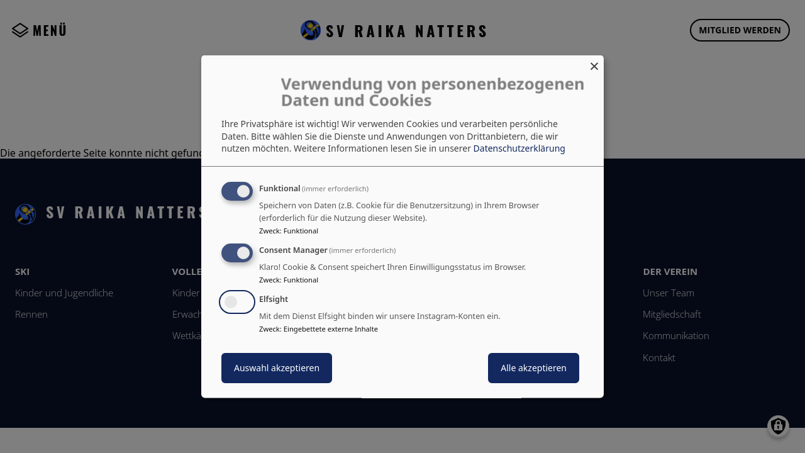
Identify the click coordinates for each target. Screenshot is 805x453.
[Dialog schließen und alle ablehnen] (594, 63)
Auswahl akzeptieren (276, 367)
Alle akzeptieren (534, 367)
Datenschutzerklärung (519, 148)
